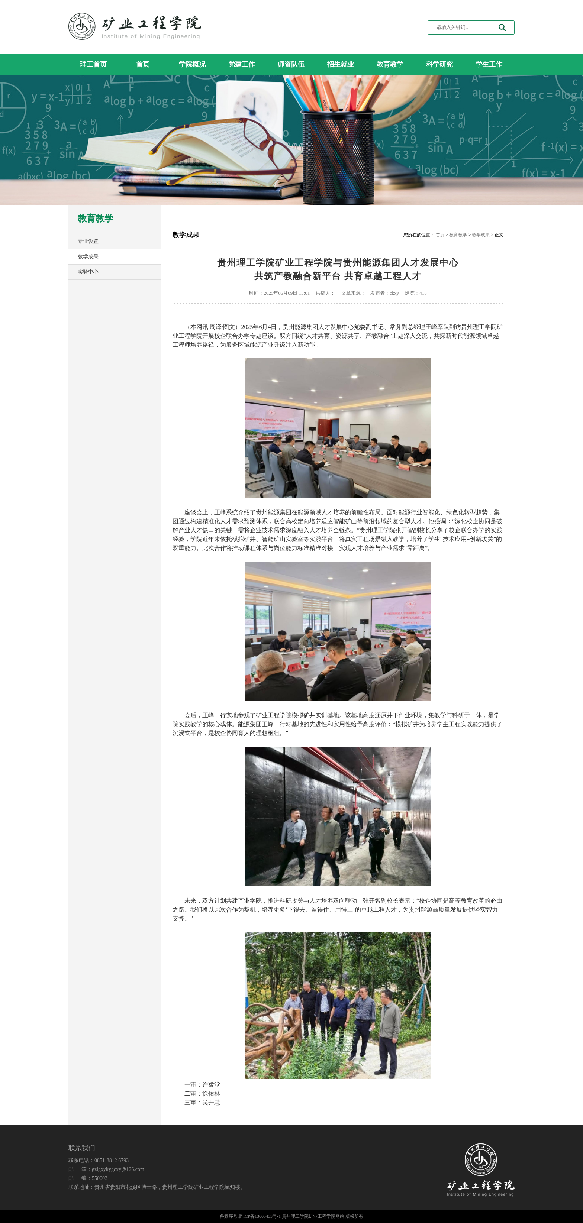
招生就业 (340, 64)
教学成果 (88, 256)
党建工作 (241, 64)
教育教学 (390, 64)
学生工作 (489, 64)
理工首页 (93, 64)
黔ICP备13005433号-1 (260, 1216)
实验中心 (88, 272)
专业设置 (88, 241)
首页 (142, 64)
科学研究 (439, 64)
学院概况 (192, 64)
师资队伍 (291, 64)
